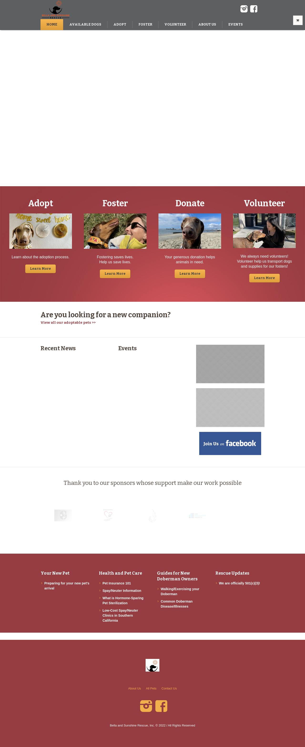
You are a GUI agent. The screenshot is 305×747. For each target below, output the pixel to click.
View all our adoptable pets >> (68, 322)
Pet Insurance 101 (116, 583)
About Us (134, 688)
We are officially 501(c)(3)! (239, 583)
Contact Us (169, 688)
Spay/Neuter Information (121, 591)
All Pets (151, 688)
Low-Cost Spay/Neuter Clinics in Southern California (120, 615)
